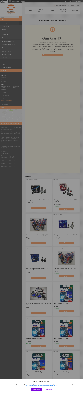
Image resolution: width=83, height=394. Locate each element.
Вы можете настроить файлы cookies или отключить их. (41, 385)
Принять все (36, 389)
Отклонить (49, 389)
